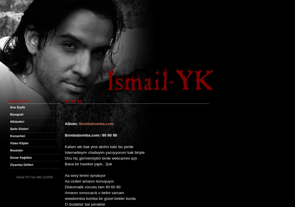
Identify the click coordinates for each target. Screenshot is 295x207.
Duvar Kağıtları (21, 157)
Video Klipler (19, 143)
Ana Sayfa (17, 107)
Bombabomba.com (96, 124)
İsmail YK (22, 177)
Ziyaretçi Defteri (21, 164)
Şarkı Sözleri (19, 129)
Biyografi (16, 114)
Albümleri (17, 121)
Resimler (16, 150)
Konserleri (17, 136)
